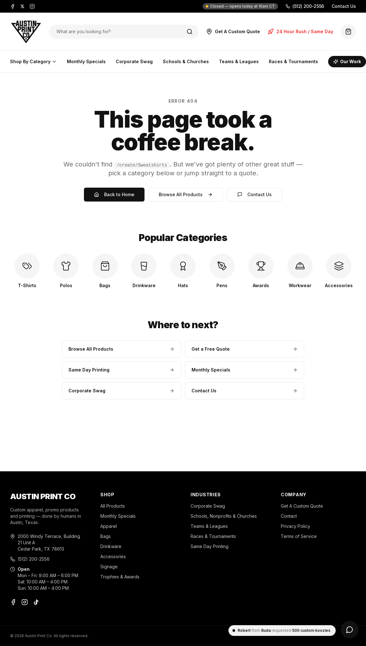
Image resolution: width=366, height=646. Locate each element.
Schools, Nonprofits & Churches (224, 516)
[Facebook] (12, 6)
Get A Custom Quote (233, 31)
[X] (22, 6)
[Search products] (117, 32)
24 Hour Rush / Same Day (300, 31)
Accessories (113, 556)
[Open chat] (349, 629)
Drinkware (110, 546)
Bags (105, 536)
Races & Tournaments (293, 61)
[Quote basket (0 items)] (348, 31)
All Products (112, 506)
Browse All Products (186, 194)
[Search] (190, 32)
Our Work (347, 61)
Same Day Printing (121, 369)
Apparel (108, 526)
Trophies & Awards (119, 576)
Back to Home (114, 194)
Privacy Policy (295, 526)
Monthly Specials (86, 61)
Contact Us (344, 6)
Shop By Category (33, 61)
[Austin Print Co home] (25, 31)
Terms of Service (299, 536)
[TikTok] (36, 602)
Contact (289, 516)
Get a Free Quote (245, 349)
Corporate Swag (134, 61)
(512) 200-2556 (305, 6)
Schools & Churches (186, 61)
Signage (109, 566)
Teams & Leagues (239, 61)
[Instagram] (32, 6)
